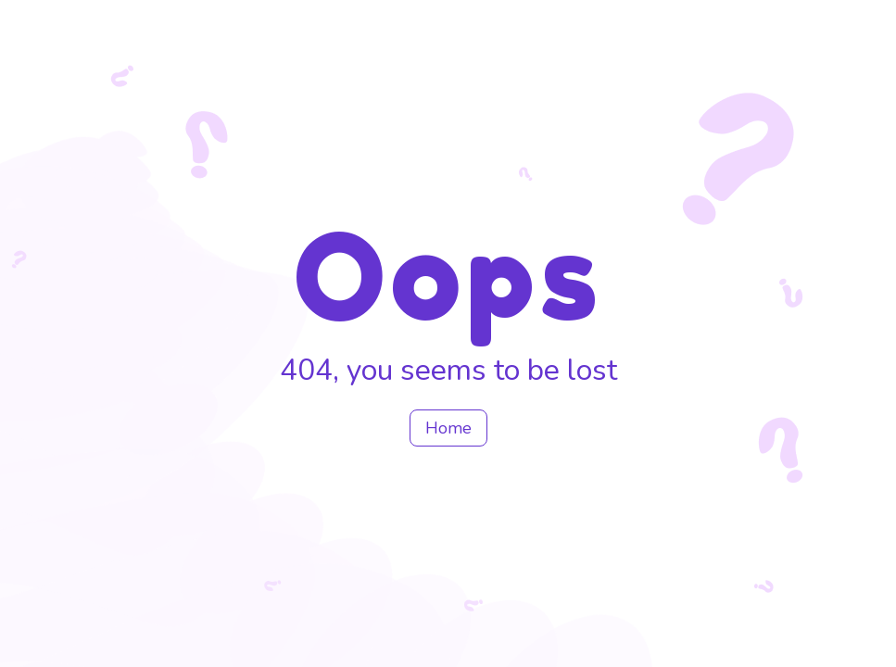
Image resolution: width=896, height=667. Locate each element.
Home (448, 428)
